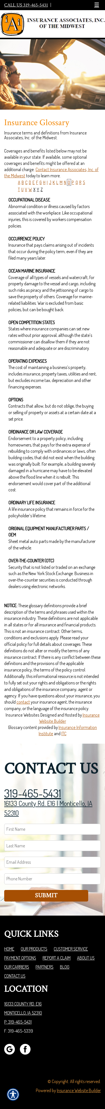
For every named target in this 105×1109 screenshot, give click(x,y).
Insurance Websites (22, 715)
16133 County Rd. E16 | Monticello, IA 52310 (48, 808)
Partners (44, 967)
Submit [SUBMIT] (46, 895)
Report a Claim (57, 958)
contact (23, 702)
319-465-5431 (32, 793)
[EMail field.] (52, 862)
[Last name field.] (52, 845)
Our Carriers (16, 967)
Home (9, 949)
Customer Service (71, 949)
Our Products (34, 949)
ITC (63, 733)
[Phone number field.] (52, 878)
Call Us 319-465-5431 (26, 5)
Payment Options (20, 958)
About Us (86, 958)
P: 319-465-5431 (18, 1022)
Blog (64, 967)
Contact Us (14, 976)
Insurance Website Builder (79, 1090)
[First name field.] (52, 829)
